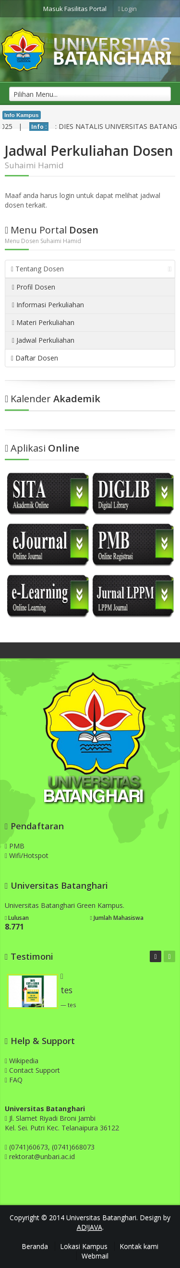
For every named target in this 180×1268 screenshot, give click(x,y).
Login (127, 8)
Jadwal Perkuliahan (43, 340)
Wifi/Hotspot (26, 855)
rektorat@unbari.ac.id (42, 1156)
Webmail (95, 1255)
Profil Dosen (33, 286)
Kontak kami (139, 1246)
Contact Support (32, 1070)
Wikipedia (21, 1060)
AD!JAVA (89, 1227)
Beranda (35, 1246)
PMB (14, 845)
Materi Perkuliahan (43, 322)
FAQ (14, 1079)
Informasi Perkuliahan (48, 304)
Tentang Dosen (91, 268)
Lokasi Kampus (84, 1246)
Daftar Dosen (34, 357)
